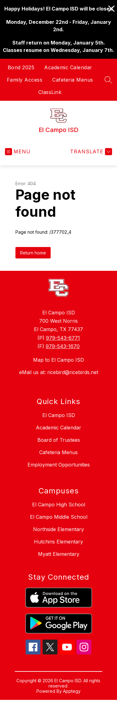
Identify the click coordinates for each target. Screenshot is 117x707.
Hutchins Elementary (58, 542)
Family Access (25, 80)
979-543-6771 (63, 338)
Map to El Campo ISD (58, 360)
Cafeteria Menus (72, 80)
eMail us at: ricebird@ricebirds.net (58, 372)
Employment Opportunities (58, 465)
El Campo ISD (58, 415)
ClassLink (50, 92)
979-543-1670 (63, 346)
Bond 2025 (21, 67)
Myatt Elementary (58, 554)
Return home (33, 252)
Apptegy (72, 691)
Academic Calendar (68, 67)
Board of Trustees (58, 440)
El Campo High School (58, 504)
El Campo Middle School (58, 517)
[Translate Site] (90, 151)
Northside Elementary (58, 529)
